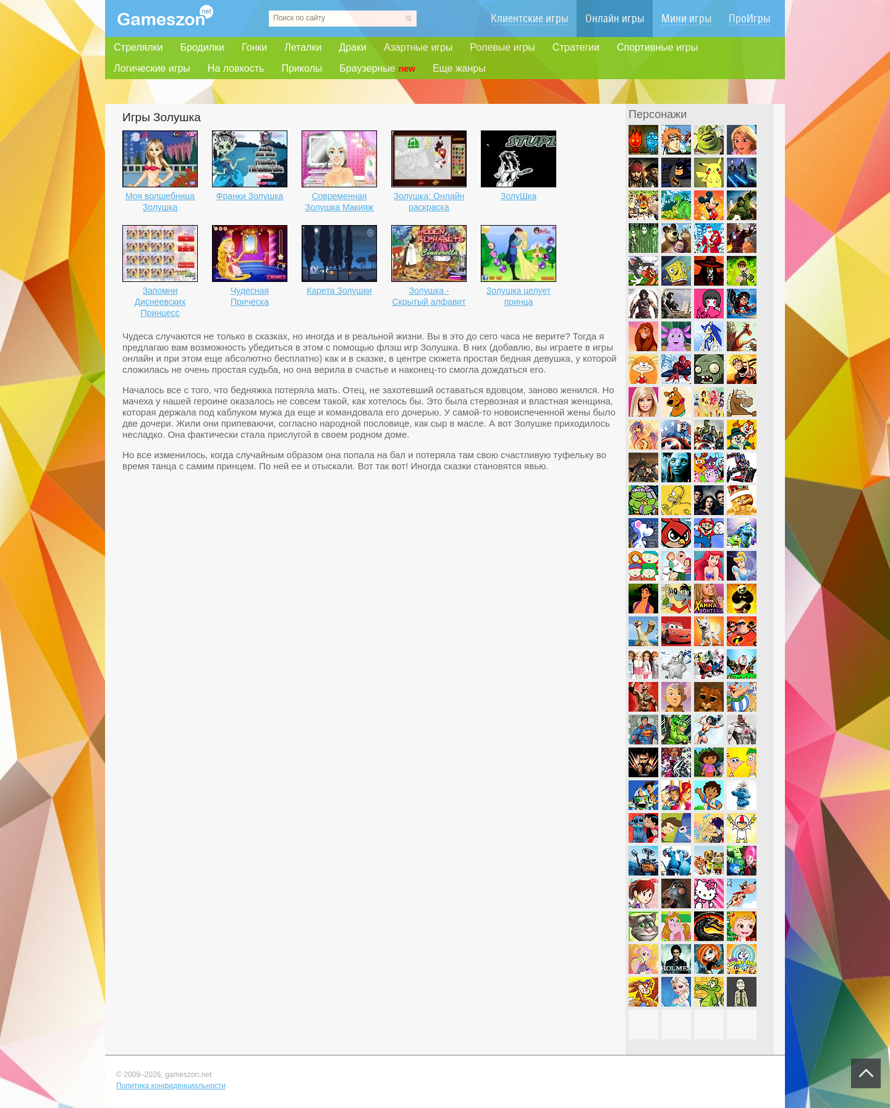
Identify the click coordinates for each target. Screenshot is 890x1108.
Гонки (254, 47)
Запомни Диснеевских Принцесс (160, 302)
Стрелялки (138, 47)
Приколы (301, 68)
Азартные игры (418, 47)
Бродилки (202, 47)
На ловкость (236, 68)
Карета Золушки (339, 291)
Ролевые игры (502, 47)
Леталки (302, 47)
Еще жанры (459, 68)
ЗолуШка (518, 196)
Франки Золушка (249, 196)
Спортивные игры (657, 47)
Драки (353, 47)
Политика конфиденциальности (171, 1085)
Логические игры (152, 68)
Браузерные (377, 68)
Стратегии (576, 47)
